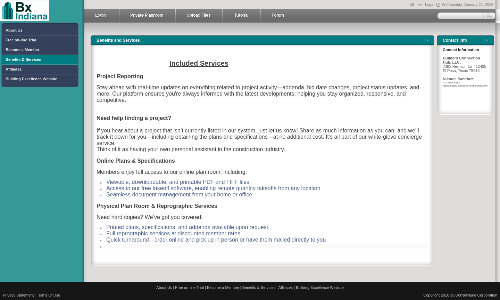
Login (429, 4)
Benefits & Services (258, 284)
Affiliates (285, 284)
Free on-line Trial (189, 284)
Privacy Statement (18, 292)
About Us (164, 284)
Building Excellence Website (320, 284)
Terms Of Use (48, 292)
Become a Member (223, 284)
